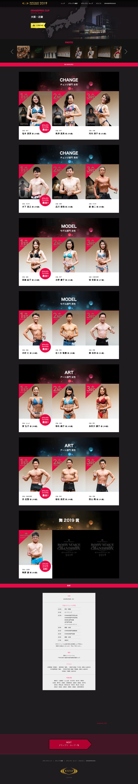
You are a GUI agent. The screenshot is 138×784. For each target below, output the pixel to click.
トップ (63, 3)
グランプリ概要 (73, 3)
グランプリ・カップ (87, 3)
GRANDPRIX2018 (110, 3)
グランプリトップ (47, 760)
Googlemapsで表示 (102, 723)
